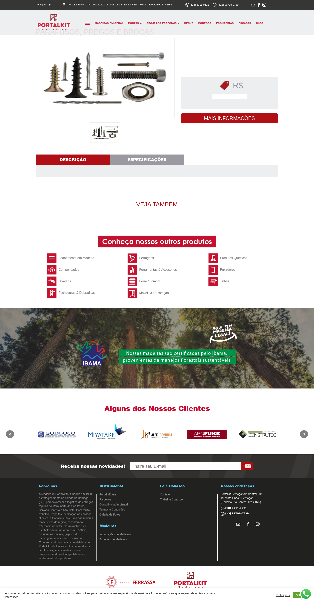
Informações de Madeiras (115, 534)
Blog (259, 23)
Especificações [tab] (147, 159)
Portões (204, 23)
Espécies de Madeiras (113, 539)
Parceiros (105, 499)
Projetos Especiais (163, 23)
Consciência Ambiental (114, 504)
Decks (188, 23)
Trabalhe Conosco (171, 499)
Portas (135, 23)
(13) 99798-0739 (229, 4)
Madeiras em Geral (109, 23)
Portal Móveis (108, 494)
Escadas (245, 23)
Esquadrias (225, 23)
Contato (165, 494)
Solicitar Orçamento (230, 97)
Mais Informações (229, 118)
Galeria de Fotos (110, 514)
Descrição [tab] (73, 159)
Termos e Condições (112, 509)
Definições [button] (283, 595)
